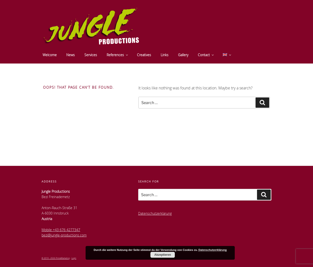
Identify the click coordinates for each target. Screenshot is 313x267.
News (70, 55)
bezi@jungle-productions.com (64, 235)
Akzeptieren (162, 254)
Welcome (50, 55)
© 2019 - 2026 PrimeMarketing (56, 258)
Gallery (183, 55)
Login (73, 258)
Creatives (144, 55)
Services (90, 55)
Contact (206, 55)
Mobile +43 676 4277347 (61, 229)
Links (164, 55)
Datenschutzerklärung (155, 213)
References (118, 55)
